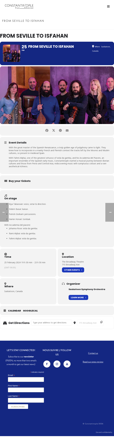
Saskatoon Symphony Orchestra (87, 291)
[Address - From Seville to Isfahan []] (51, 325)
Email (11, 377)
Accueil (82, 27)
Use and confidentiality (104, 435)
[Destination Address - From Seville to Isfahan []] (90, 325)
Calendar (14, 313)
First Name (14, 388)
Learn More (78, 300)
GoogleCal (30, 313)
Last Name (13, 398)
